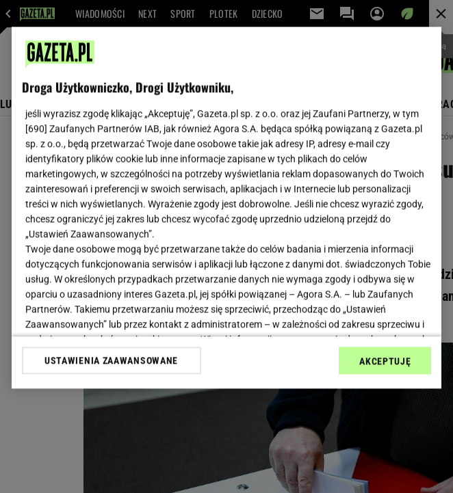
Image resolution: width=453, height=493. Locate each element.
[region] (227, 207)
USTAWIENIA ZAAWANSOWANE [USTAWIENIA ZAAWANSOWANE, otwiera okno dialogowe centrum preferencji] (111, 360)
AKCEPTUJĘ (385, 361)
